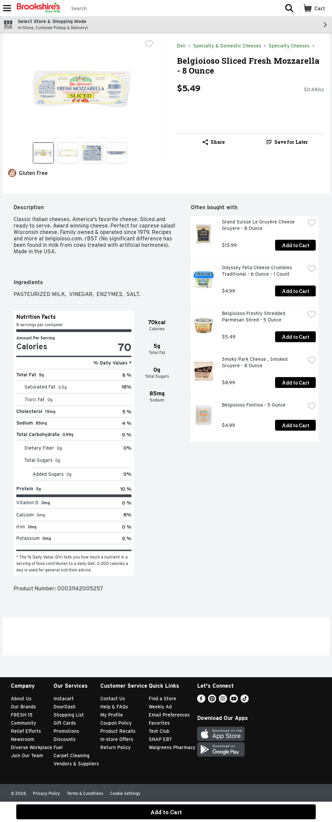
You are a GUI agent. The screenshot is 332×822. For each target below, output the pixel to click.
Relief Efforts (26, 731)
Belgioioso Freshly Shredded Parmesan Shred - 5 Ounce (254, 316)
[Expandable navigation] (7, 8)
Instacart (64, 698)
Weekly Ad (160, 706)
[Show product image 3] (92, 152)
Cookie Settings (125, 793)
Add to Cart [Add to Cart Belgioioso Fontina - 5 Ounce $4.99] (295, 425)
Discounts (65, 739)
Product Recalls (118, 731)
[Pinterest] (212, 701)
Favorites (159, 723)
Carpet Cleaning (71, 755)
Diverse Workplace (31, 747)
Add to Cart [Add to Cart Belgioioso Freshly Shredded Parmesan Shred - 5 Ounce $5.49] (295, 337)
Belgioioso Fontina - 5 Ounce (254, 405)
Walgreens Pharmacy (172, 747)
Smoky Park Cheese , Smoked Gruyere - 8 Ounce (255, 362)
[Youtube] (234, 701)
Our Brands (23, 706)
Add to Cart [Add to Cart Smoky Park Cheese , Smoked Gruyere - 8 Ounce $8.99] (295, 382)
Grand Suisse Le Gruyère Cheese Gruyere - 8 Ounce (259, 225)
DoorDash (65, 706)
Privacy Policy (46, 793)
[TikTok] (245, 701)
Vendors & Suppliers (76, 763)
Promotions (66, 731)
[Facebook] (201, 701)
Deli (181, 45)
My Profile (111, 715)
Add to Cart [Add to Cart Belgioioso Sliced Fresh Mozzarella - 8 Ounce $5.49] (166, 812)
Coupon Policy (116, 723)
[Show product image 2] (67, 152)
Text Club (159, 731)
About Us (21, 698)
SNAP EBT (160, 739)
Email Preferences (169, 715)
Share (214, 142)
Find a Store (162, 698)
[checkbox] (149, 44)
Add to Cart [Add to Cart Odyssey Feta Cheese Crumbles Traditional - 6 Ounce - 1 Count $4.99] (295, 291)
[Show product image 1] (43, 152)
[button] (289, 8)
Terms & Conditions (85, 793)
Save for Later (287, 142)
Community (23, 723)
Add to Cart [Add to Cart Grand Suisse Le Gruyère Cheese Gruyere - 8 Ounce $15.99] (295, 245)
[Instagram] (223, 701)
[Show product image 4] (116, 152)
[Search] (170, 8)
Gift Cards (65, 723)
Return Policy (115, 747)
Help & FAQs (114, 706)
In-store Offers (116, 739)
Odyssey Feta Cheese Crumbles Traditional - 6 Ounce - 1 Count (257, 271)
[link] (287, 142)
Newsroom (22, 739)
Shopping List (69, 715)
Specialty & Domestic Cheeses (227, 45)
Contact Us (112, 698)
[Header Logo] (37, 8)
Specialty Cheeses (289, 45)
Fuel (58, 747)
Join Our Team (27, 755)
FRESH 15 (22, 715)
